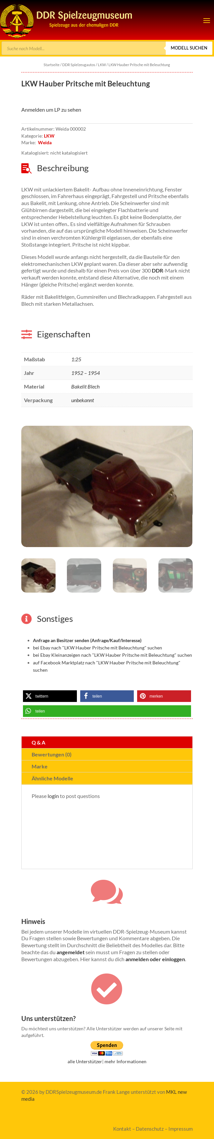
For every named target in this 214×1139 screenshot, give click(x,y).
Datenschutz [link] (150, 1129)
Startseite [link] (52, 64)
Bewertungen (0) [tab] (52, 754)
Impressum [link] (180, 1129)
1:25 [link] (76, 359)
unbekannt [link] (82, 400)
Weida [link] (45, 142)
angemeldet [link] (71, 952)
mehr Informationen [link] (125, 1061)
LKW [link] (102, 64)
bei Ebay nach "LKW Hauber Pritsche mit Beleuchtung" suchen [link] (97, 647)
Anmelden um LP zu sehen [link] (51, 109)
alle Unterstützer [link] (85, 1061)
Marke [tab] (40, 766)
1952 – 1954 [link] (85, 373)
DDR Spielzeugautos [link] (78, 64)
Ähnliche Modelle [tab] (52, 778)
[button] (206, 20)
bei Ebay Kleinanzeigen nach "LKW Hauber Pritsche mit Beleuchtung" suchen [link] (112, 655)
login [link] (53, 796)
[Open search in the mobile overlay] (107, 48)
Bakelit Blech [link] (85, 386)
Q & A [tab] (38, 742)
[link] (66, 20)
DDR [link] (157, 270)
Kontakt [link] (122, 1129)
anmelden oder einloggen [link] (155, 959)
